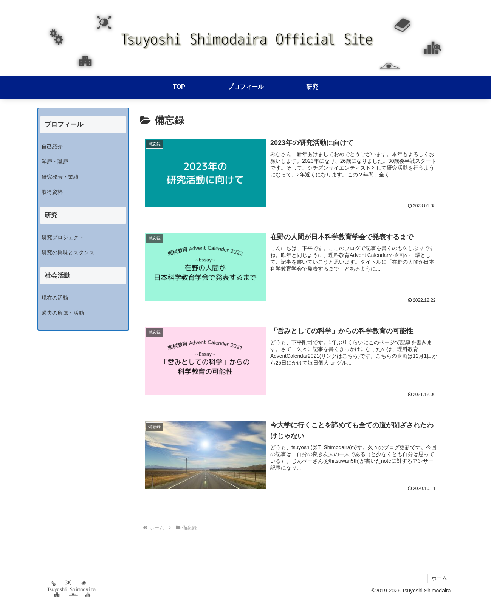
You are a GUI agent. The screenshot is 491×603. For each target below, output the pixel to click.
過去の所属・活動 (63, 313)
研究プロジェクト (63, 237)
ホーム (439, 580)
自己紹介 (52, 147)
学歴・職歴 (55, 162)
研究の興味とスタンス (68, 252)
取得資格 (52, 192)
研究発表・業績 (60, 177)
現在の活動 (55, 298)
